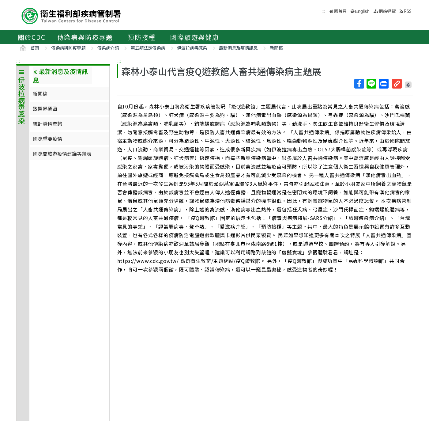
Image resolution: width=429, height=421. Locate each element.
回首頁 (340, 11)
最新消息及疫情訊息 (238, 47)
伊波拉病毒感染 (192, 47)
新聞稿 (276, 47)
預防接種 (142, 37)
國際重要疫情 (47, 138)
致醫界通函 (45, 108)
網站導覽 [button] (387, 11)
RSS (408, 11)
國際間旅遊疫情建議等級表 (62, 153)
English (362, 11)
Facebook (359, 84)
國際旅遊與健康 (194, 37)
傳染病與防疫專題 (85, 37)
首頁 (35, 47)
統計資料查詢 (47, 123)
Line (371, 84)
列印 (383, 84)
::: (18, 60)
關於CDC (32, 37)
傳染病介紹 (108, 47)
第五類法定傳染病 (148, 47)
